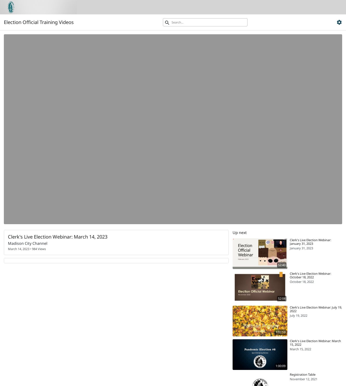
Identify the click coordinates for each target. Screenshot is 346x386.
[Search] (205, 22)
